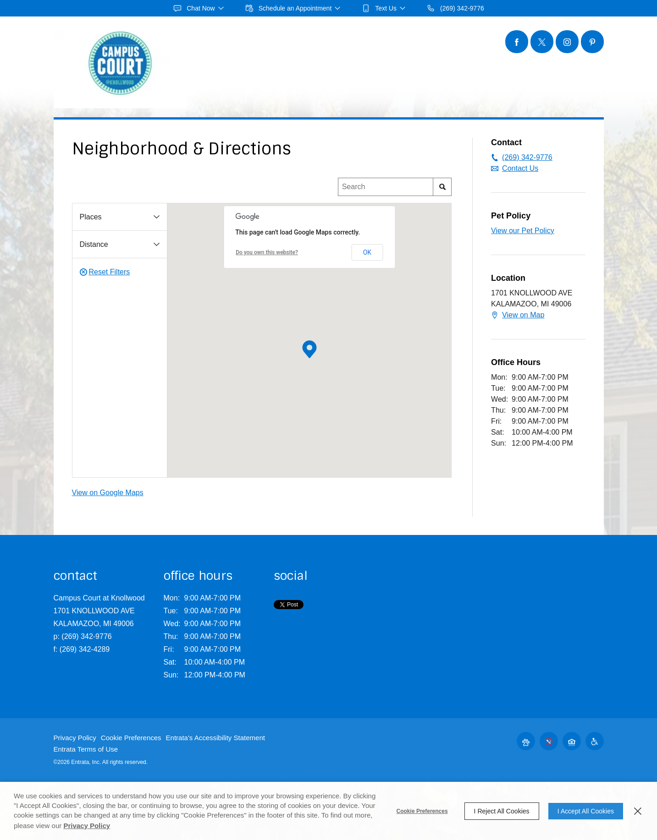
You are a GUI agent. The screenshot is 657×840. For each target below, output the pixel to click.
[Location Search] (386, 187)
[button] (199, 8)
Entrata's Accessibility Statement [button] (215, 738)
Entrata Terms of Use (86, 749)
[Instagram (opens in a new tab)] (567, 41)
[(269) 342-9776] (455, 8)
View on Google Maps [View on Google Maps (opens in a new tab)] (108, 492)
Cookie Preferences (422, 811)
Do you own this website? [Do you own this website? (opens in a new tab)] (267, 252)
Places (91, 217)
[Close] (637, 811)
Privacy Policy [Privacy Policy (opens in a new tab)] (86, 825)
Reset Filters (105, 272)
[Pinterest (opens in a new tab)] (592, 41)
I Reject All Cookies (502, 811)
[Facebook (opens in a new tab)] (516, 41)
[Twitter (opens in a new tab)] (541, 41)
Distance (94, 244)
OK (367, 252)
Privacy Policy (75, 738)
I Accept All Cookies (586, 811)
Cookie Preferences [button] (131, 738)
